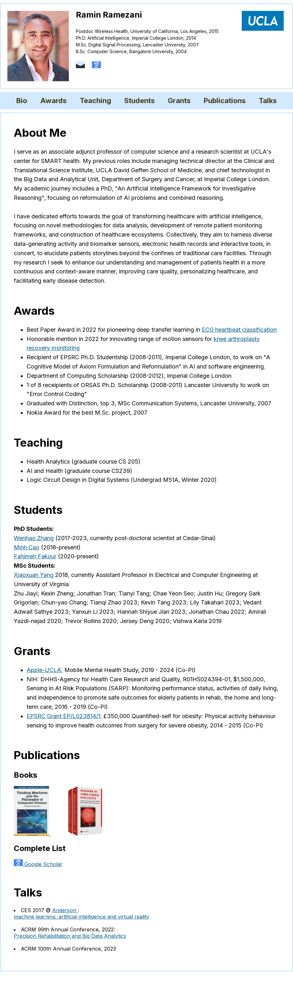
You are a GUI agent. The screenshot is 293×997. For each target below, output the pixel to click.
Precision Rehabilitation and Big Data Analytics (70, 936)
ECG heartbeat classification (239, 329)
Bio (21, 100)
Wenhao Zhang (34, 538)
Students (139, 100)
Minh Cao (26, 547)
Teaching (95, 100)
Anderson (65, 910)
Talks (268, 100)
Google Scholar (38, 864)
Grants (179, 100)
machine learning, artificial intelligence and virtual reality (81, 916)
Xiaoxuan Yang (33, 574)
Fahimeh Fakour (35, 556)
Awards (53, 100)
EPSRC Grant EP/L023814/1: (64, 716)
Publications (225, 100)
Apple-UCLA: (45, 670)
